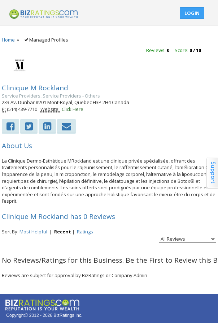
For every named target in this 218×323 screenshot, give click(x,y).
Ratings (85, 231)
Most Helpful (33, 231)
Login (192, 13)
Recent (62, 231)
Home (8, 39)
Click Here (72, 109)
